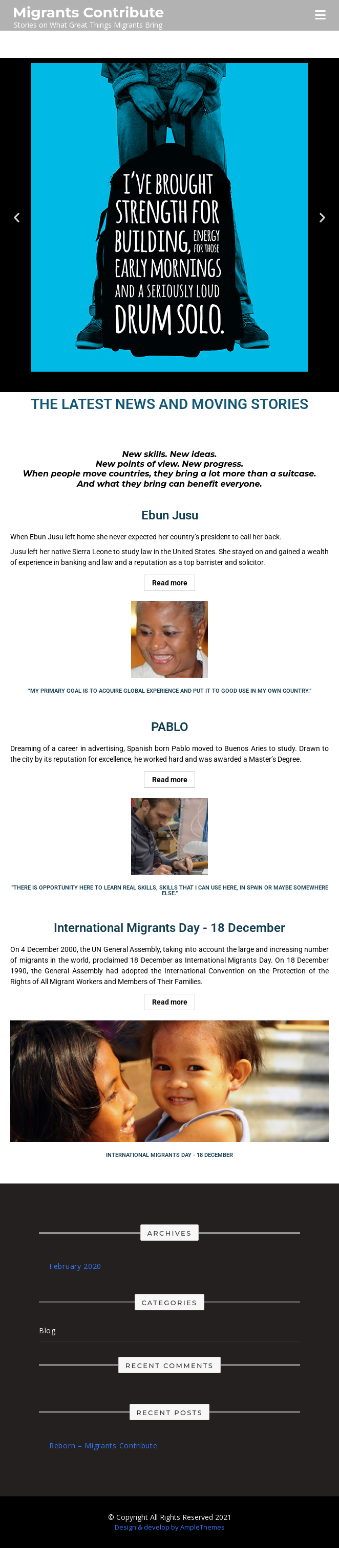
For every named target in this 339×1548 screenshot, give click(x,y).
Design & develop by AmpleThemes (170, 1527)
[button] (16, 217)
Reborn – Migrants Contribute (103, 1445)
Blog (47, 1330)
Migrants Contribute (88, 12)
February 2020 (75, 1266)
